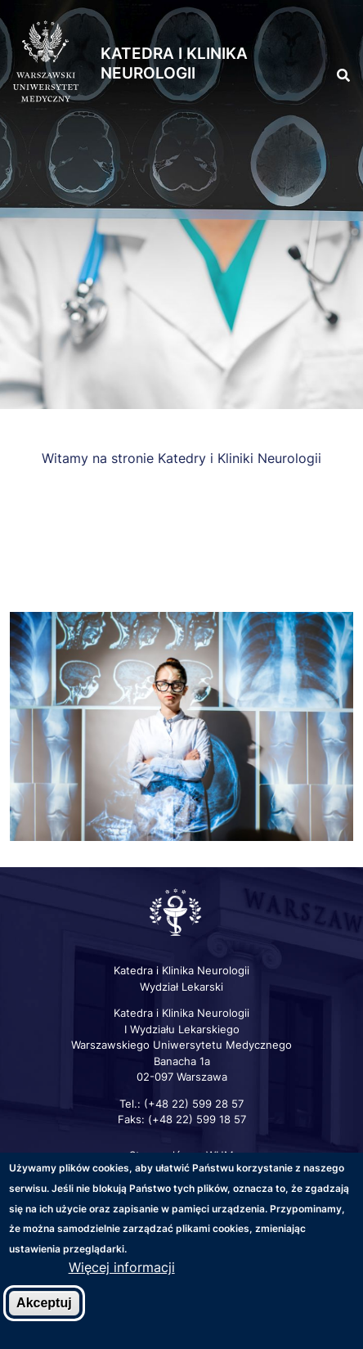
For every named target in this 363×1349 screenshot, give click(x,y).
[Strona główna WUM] (45, 62)
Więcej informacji (122, 1269)
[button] (332, 39)
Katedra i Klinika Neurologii (174, 63)
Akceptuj (44, 1304)
